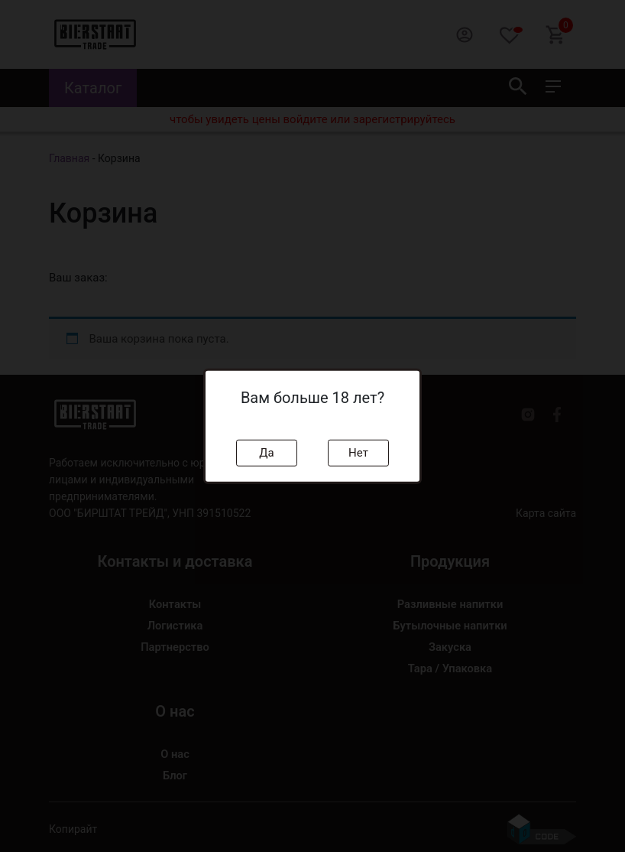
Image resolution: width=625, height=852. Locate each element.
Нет (358, 453)
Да (266, 453)
